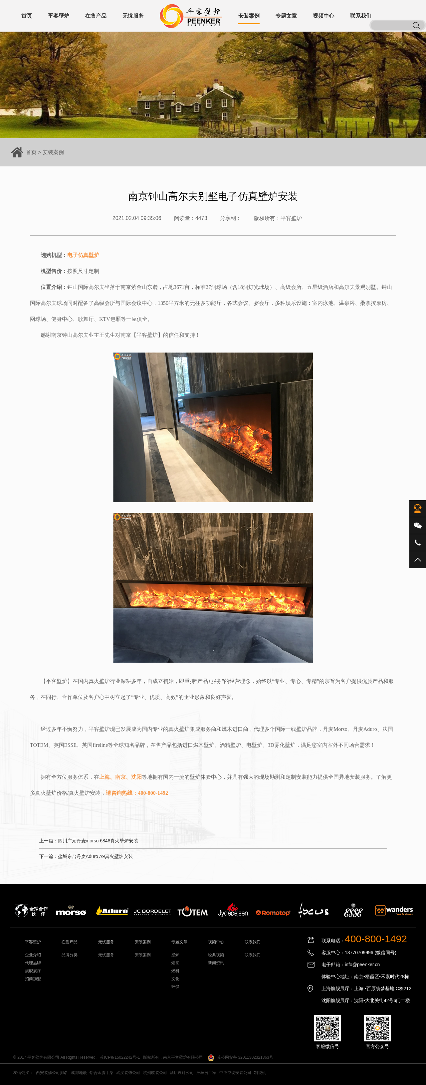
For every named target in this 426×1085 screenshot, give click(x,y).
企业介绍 (33, 955)
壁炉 (175, 955)
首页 (31, 152)
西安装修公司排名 (52, 1072)
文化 (175, 979)
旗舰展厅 (33, 971)
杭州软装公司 (155, 1072)
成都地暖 (79, 1072)
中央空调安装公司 (235, 1072)
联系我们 (253, 955)
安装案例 (53, 152)
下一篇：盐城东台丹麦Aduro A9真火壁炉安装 (86, 856)
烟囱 (175, 963)
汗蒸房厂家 (206, 1072)
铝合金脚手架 (101, 1072)
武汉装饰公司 (128, 1072)
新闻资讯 (216, 963)
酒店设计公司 (182, 1072)
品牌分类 (70, 955)
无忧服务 (106, 955)
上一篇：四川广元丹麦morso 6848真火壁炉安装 (88, 840)
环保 (175, 986)
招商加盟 (33, 979)
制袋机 (260, 1072)
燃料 (175, 971)
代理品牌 (33, 963)
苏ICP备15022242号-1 (120, 1057)
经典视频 (216, 955)
